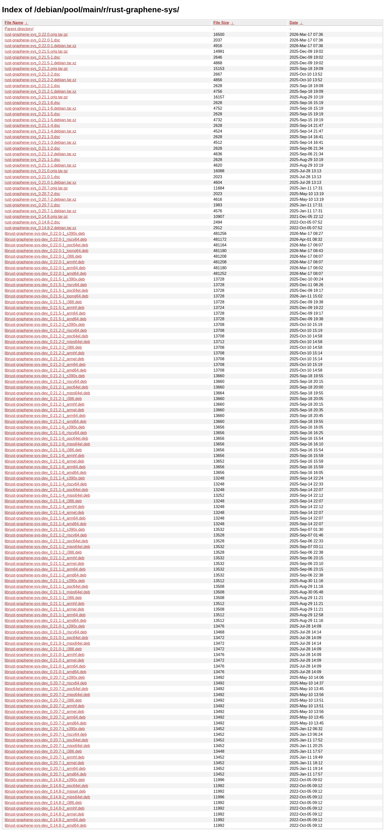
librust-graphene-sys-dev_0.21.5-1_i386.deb (43, 302)
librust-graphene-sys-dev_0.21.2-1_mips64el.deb (47, 393)
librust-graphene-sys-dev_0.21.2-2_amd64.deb (45, 370)
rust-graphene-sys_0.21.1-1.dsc (32, 160)
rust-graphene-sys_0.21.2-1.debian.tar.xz (40, 91)
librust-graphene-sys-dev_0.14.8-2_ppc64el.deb (46, 786)
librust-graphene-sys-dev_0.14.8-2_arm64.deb (45, 820)
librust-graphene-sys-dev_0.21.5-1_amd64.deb (45, 319)
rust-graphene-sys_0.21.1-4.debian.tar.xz (40, 131)
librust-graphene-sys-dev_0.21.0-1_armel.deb (44, 660)
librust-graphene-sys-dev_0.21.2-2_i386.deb (43, 347)
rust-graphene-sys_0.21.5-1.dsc (32, 57)
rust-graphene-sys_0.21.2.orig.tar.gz (36, 69)
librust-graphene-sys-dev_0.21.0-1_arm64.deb (45, 666)
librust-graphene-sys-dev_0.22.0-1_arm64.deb (45, 268)
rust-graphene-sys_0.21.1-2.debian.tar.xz (40, 154)
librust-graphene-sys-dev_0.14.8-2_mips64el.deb (47, 797)
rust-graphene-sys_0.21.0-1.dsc (32, 177)
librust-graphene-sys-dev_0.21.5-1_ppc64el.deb (46, 290)
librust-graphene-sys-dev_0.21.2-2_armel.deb (44, 359)
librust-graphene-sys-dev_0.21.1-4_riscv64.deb (46, 484)
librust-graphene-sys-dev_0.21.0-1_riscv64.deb (46, 632)
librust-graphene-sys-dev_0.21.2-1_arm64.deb (45, 416)
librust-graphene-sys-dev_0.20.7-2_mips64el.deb (47, 695)
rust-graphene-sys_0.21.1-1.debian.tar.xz (40, 165)
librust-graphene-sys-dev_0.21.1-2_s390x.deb (45, 529)
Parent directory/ (19, 29)
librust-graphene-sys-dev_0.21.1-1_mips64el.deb (47, 592)
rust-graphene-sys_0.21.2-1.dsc (32, 86)
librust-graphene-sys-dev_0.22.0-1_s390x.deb (45, 233)
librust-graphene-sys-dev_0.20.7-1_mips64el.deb (47, 746)
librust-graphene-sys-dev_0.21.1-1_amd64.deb (45, 620)
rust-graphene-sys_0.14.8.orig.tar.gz (36, 216)
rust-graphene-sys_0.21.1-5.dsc (32, 114)
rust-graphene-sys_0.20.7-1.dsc (32, 205)
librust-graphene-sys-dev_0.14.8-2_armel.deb (44, 814)
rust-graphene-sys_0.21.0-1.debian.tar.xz (40, 182)
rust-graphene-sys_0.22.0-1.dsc (32, 40)
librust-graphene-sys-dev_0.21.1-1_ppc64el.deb (46, 586)
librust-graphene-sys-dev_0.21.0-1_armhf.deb (44, 655)
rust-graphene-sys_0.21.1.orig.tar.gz (36, 97)
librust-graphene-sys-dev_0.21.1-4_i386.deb (43, 501)
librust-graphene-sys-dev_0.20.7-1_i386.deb (43, 751)
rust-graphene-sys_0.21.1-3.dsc (32, 137)
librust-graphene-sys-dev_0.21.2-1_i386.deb (43, 399)
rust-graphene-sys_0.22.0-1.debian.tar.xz (40, 46)
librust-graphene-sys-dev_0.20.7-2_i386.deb (43, 700)
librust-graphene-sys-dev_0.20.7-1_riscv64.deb (46, 734)
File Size (221, 23)
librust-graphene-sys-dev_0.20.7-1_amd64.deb (45, 774)
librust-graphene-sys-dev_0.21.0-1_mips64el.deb (47, 643)
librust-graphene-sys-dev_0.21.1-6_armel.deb (44, 461)
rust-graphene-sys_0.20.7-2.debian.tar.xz (40, 199)
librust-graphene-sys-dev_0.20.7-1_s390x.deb (45, 729)
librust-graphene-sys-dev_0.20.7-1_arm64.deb (45, 768)
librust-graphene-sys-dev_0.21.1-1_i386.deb (43, 598)
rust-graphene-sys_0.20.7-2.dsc (32, 194)
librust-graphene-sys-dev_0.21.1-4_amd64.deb (45, 524)
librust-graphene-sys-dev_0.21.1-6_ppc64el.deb (46, 438)
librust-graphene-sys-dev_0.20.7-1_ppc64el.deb (46, 740)
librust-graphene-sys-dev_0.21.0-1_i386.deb (43, 649)
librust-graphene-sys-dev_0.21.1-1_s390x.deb (45, 581)
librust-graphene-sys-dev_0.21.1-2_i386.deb (43, 552)
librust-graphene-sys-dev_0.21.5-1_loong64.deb (46, 296)
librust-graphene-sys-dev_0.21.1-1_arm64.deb (45, 615)
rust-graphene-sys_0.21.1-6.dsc (32, 103)
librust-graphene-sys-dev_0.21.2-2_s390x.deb (45, 324)
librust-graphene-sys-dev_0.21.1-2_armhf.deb (44, 558)
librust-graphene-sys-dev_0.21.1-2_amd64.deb (45, 575)
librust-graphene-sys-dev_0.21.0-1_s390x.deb (45, 626)
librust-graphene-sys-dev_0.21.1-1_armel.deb (44, 609)
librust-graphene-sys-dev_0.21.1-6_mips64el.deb (47, 444)
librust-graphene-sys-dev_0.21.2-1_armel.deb (44, 410)
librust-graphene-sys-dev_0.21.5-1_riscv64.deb (46, 285)
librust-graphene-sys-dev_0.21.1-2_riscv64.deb (46, 535)
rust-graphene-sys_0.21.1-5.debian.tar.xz (40, 120)
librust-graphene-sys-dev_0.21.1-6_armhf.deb (44, 456)
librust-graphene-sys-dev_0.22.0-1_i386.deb (43, 256)
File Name (14, 23)
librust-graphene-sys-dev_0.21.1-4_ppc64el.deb (46, 490)
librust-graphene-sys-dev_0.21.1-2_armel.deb (44, 564)
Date (293, 23)
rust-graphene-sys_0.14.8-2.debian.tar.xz (40, 228)
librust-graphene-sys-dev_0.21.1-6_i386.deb (43, 450)
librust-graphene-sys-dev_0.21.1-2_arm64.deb (45, 569)
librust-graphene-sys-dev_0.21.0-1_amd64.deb (45, 672)
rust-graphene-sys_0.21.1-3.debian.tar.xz (40, 142)
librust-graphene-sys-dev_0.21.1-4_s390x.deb (45, 478)
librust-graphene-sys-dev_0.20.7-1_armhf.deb (44, 757)
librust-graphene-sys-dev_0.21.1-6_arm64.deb (45, 467)
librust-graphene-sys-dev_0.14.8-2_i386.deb (43, 803)
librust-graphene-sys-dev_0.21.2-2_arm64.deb (45, 364)
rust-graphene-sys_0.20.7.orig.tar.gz (36, 188)
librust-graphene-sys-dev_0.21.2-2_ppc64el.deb (46, 336)
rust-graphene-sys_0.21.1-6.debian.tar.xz (40, 108)
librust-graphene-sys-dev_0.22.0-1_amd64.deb (45, 273)
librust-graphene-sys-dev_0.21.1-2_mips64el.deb (47, 547)
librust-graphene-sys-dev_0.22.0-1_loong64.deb (46, 251)
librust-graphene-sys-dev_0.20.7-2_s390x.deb (45, 677)
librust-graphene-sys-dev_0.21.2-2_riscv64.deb (46, 330)
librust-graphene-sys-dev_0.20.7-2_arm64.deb (45, 717)
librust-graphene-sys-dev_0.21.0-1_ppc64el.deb (46, 638)
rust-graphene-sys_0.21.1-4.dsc (32, 125)
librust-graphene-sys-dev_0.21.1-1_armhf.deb (44, 604)
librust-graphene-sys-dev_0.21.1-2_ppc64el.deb (46, 541)
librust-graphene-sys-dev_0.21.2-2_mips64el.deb (47, 342)
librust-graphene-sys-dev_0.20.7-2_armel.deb (44, 712)
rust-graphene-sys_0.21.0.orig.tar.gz (36, 171)
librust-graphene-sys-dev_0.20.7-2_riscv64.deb (46, 683)
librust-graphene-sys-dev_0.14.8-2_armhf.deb (44, 808)
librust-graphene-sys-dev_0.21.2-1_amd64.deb (45, 421)
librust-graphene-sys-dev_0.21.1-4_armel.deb (44, 512)
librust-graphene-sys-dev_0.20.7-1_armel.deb (44, 763)
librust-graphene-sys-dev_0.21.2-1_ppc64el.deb (46, 387)
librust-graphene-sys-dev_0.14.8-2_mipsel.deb (45, 791)
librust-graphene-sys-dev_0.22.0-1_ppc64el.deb (46, 245)
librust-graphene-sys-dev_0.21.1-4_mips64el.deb (47, 495)
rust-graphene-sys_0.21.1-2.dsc (32, 148)
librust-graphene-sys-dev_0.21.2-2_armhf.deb (44, 353)
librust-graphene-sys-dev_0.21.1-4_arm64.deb (45, 518)
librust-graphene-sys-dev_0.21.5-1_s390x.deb (45, 279)
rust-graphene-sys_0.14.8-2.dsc (32, 222)
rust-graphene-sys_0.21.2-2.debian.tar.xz (40, 80)
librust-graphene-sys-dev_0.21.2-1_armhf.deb (44, 404)
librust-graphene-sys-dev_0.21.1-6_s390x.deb (45, 427)
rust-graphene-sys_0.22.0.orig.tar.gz (36, 34)
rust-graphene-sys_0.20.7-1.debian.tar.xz (40, 211)
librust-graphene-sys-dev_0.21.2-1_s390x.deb (45, 376)
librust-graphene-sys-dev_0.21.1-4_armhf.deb (44, 507)
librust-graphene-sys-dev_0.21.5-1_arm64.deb (45, 313)
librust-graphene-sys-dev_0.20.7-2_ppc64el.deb (46, 689)
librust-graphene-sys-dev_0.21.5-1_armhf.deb (44, 308)
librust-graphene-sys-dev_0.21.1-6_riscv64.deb (46, 433)
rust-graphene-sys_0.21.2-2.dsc (32, 74)
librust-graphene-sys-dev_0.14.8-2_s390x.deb (45, 780)
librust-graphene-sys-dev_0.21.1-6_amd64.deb (45, 472)
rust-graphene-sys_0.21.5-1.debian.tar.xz (40, 63)
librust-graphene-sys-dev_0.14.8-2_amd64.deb (45, 825)
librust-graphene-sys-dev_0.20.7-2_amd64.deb (45, 723)
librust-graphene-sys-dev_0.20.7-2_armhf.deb (44, 706)
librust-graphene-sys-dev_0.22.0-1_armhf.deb (44, 262)
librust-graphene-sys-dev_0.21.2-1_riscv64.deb (46, 381)
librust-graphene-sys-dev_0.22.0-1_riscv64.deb (46, 239)
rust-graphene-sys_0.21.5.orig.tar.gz (36, 51)
